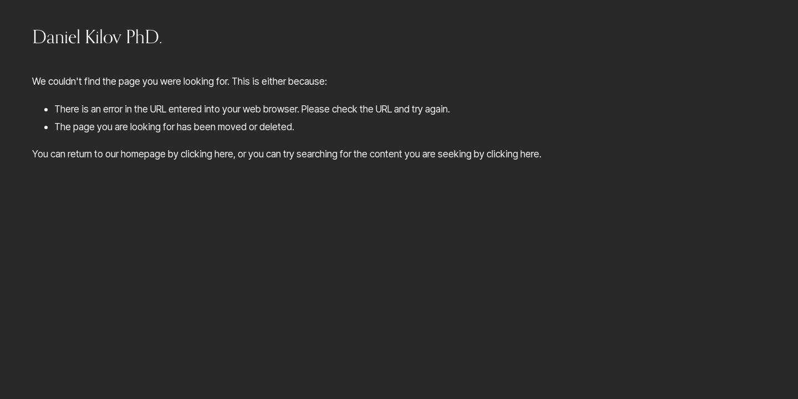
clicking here (207, 154)
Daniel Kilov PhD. (97, 36)
